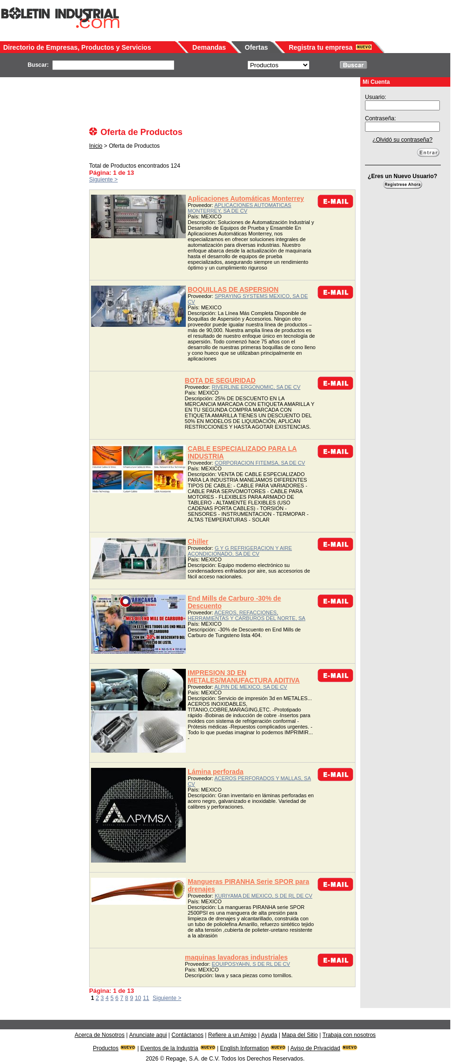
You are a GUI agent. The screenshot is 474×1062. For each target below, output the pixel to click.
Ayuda (269, 1035)
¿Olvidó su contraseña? (403, 139)
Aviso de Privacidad (315, 1048)
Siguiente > (103, 179)
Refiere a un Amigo (232, 1035)
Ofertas (256, 47)
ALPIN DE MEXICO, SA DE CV (250, 687)
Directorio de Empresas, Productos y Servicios (77, 47)
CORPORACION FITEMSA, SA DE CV (260, 463)
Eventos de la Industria (169, 1048)
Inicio (95, 146)
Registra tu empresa (321, 47)
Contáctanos (187, 1035)
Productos (105, 1048)
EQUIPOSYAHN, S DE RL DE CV (251, 964)
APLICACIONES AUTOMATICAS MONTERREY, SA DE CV (239, 208)
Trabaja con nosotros (348, 1035)
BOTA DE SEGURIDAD (220, 380)
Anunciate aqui (148, 1035)
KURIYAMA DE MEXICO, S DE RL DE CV (263, 896)
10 (138, 998)
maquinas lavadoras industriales (236, 957)
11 (146, 998)
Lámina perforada (215, 771)
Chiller (198, 541)
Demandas (209, 47)
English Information (244, 1048)
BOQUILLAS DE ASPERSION (233, 289)
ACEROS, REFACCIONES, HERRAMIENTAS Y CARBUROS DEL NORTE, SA (246, 615)
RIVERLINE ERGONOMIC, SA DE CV (256, 387)
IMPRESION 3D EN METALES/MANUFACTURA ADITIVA (244, 676)
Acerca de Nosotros (99, 1035)
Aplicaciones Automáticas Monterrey (246, 198)
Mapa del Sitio (300, 1035)
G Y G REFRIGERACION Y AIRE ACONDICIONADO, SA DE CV (240, 551)
